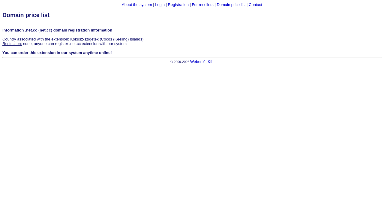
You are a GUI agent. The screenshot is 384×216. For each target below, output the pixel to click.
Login (160, 4)
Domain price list (231, 4)
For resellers (203, 4)
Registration (178, 4)
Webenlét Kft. (202, 61)
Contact (255, 4)
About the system (137, 4)
